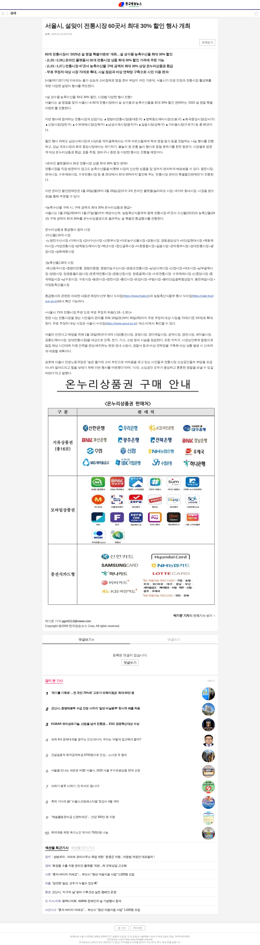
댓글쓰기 (173, 639)
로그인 (122, 927)
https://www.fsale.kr (136, 296)
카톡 (63, 42)
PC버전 (137, 927)
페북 (48, 42)
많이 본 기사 (54, 681)
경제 (13, 13)
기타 (70, 42)
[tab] (57, 848)
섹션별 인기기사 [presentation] (82, 848)
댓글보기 (86, 639)
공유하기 (256, 13)
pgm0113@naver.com (76, 621)
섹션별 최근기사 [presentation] (57, 848)
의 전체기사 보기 (192, 615)
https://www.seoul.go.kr (121, 323)
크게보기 (207, 42)
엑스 (55, 42)
